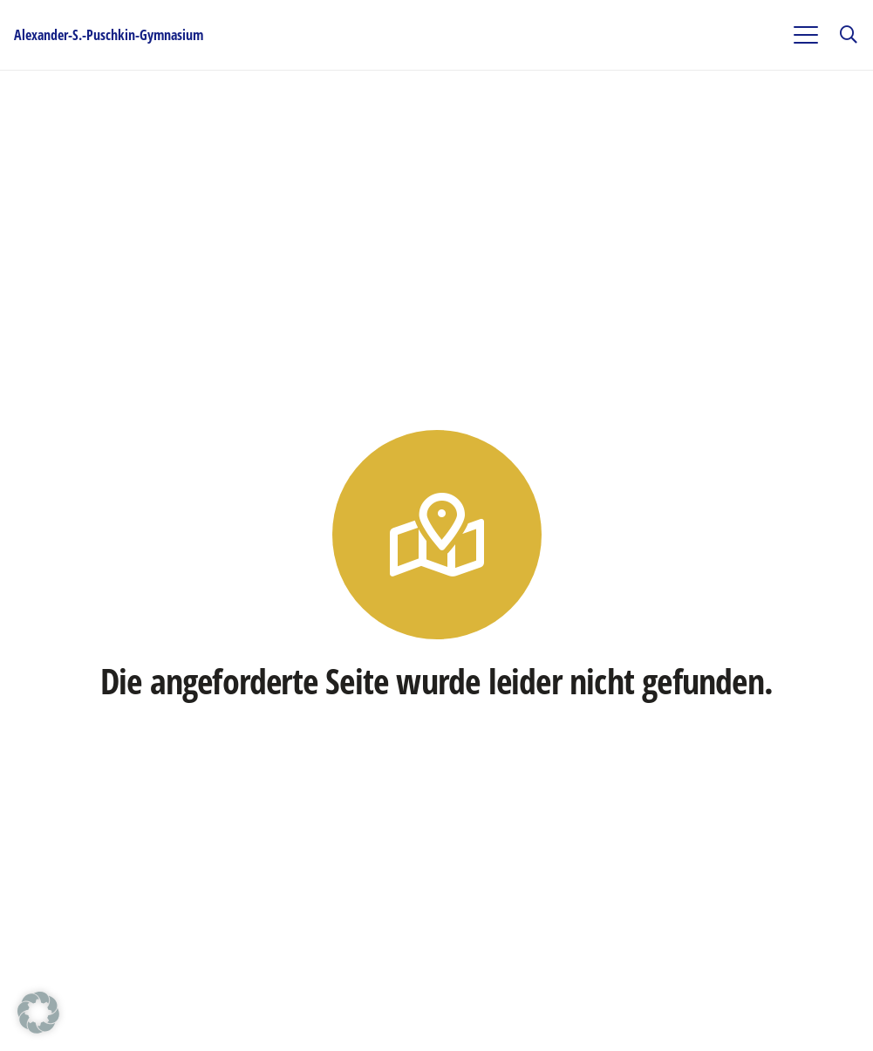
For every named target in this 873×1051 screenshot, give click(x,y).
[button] (805, 35)
